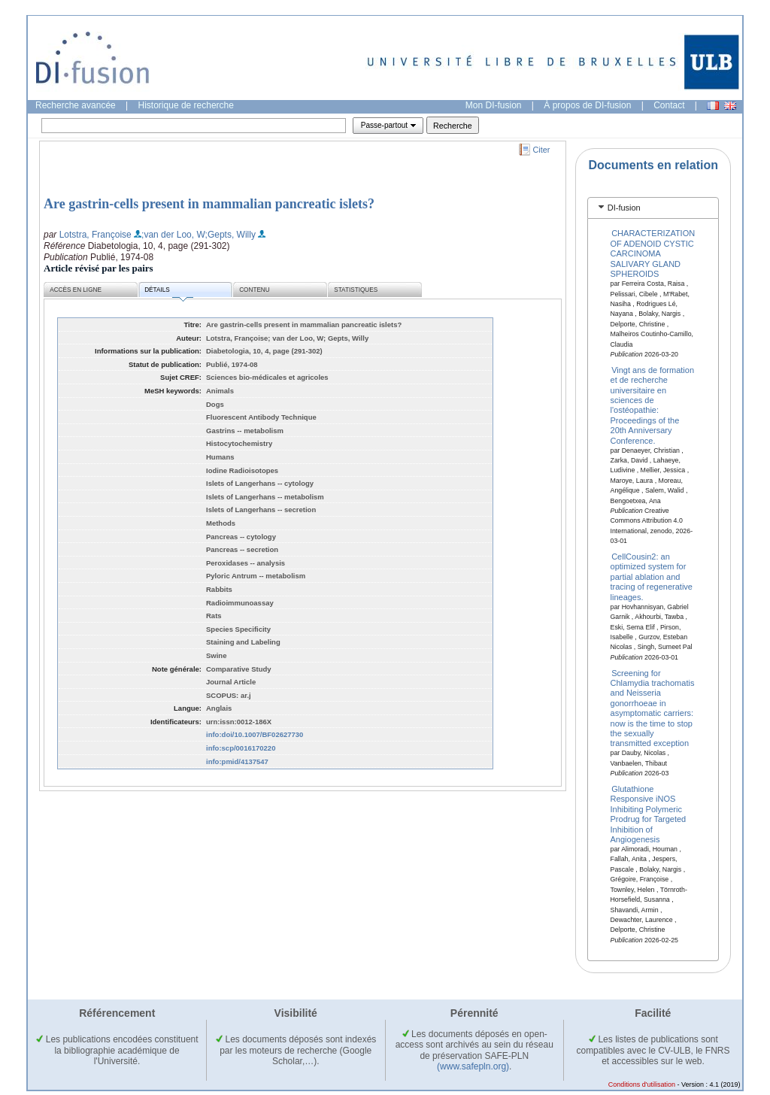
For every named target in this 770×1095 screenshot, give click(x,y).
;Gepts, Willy (230, 234)
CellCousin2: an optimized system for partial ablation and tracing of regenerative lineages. (652, 577)
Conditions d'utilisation (641, 1084)
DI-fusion (624, 207)
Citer (541, 149)
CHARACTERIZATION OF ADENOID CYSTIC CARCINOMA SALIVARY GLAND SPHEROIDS (653, 253)
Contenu (254, 290)
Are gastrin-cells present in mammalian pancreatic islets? (209, 203)
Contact (668, 105)
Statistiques (355, 290)
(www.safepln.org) (473, 1066)
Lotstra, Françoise (95, 234)
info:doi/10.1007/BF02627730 (254, 734)
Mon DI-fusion (493, 105)
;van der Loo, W (173, 234)
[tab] (653, 208)
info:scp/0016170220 (240, 748)
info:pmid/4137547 (237, 761)
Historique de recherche (186, 105)
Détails (168, 292)
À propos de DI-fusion (587, 105)
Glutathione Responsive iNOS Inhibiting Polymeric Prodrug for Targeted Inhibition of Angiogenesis (649, 814)
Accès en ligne (76, 290)
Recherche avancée (75, 105)
